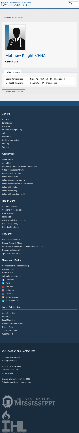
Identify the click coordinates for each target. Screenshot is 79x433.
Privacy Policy (8, 327)
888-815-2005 (26, 382)
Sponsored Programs (11, 254)
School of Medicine (10, 187)
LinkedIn (7, 294)
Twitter (6, 283)
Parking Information (10, 140)
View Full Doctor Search (13, 17)
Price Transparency (10, 224)
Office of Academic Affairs (13, 170)
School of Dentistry (10, 177)
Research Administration (12, 250)
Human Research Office (12, 243)
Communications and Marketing (15, 266)
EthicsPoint (7, 317)
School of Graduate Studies (13, 180)
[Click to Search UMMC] (70, 3)
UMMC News (7, 273)
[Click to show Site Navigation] (76, 3)
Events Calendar (9, 269)
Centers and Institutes (11, 240)
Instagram (8, 290)
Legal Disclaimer (9, 320)
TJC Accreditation (9, 330)
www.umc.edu (7, 373)
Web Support (7, 334)
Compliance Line (9, 313)
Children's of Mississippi (12, 210)
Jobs (4, 133)
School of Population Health (13, 194)
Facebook (8, 280)
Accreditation (7, 160)
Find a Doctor (7, 217)
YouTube (7, 287)
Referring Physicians (10, 227)
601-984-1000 (24, 379)
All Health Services (9, 206)
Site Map (5, 144)
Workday (6, 147)
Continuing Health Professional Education (19, 166)
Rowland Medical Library (12, 173)
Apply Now (6, 163)
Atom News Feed (11, 301)
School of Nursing (9, 191)
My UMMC (6, 137)
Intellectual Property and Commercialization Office (22, 247)
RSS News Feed (10, 297)
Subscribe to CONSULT (11, 276)
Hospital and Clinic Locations (14, 220)
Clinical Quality (8, 213)
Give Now (6, 126)
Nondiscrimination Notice (12, 324)
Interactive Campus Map (12, 130)
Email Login (7, 123)
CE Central (6, 120)
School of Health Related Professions (17, 184)
